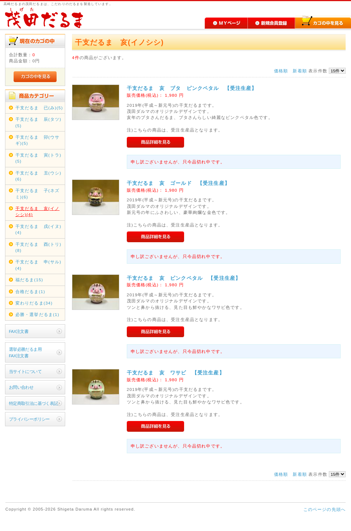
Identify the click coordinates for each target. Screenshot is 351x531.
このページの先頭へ (324, 509)
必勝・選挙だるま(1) (37, 314)
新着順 (300, 70)
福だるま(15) (29, 279)
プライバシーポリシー (29, 419)
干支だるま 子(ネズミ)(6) (37, 193)
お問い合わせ (21, 387)
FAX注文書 (18, 331)
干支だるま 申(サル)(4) (38, 264)
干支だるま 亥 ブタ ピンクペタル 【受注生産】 (192, 88)
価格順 (281, 70)
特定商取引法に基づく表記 (33, 403)
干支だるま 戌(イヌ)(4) (38, 229)
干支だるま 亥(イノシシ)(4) (37, 211)
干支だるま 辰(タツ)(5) (38, 122)
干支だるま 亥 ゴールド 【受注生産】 (178, 183)
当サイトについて (25, 371)
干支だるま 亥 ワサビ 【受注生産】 (176, 372)
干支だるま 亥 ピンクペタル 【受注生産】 (184, 278)
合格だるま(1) (30, 291)
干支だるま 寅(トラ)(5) (38, 158)
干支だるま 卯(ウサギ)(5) (37, 140)
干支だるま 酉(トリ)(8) (38, 247)
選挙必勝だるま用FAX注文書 (25, 352)
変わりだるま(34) (34, 303)
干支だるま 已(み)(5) (39, 107)
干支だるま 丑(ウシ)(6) (38, 176)
